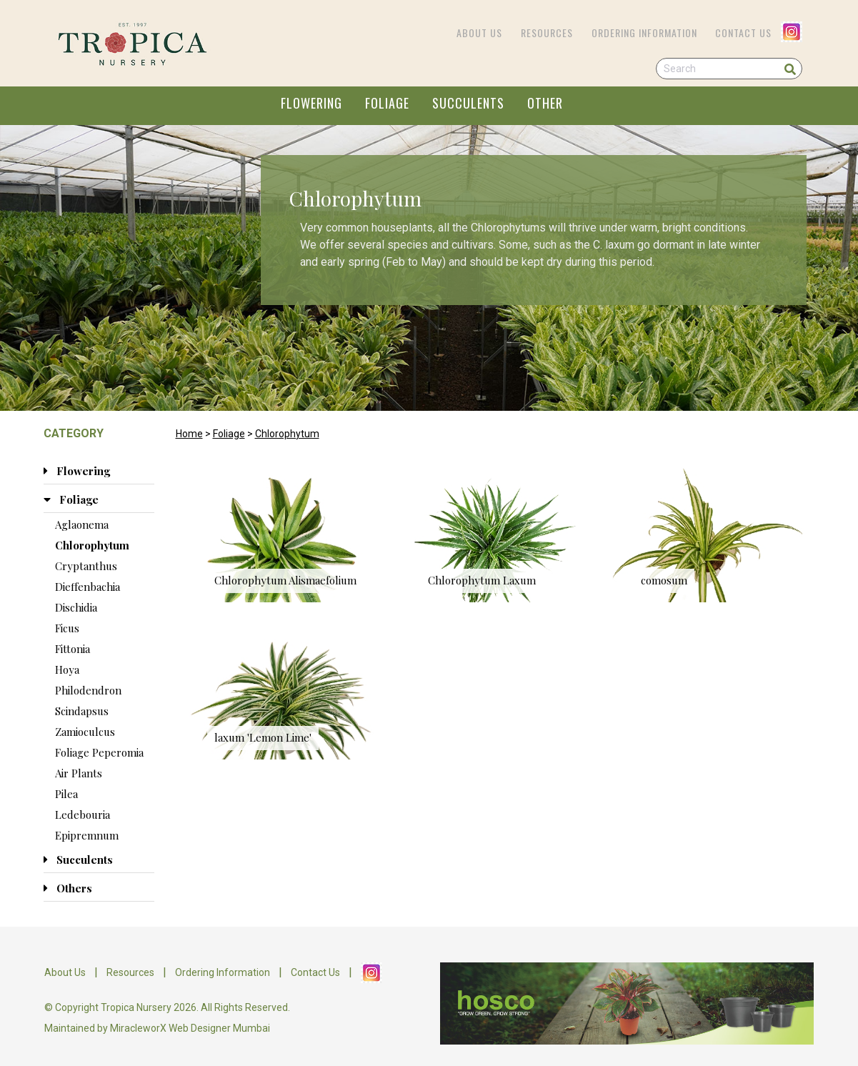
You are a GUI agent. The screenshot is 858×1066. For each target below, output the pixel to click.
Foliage (229, 433)
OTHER (545, 103)
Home (189, 433)
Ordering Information (644, 32)
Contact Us (743, 32)
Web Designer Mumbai (219, 1028)
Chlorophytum (287, 433)
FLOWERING (311, 103)
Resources (547, 32)
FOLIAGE (387, 103)
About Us (479, 32)
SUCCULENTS (468, 103)
